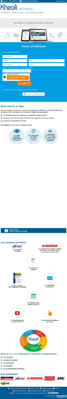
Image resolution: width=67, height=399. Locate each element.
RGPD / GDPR (34, 388)
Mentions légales (46, 388)
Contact (57, 388)
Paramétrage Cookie (35, 391)
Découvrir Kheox (49, 391)
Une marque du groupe (56, 395)
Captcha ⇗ (25, 80)
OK (24, 83)
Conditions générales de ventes (18, 388)
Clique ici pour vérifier (18, 77)
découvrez (35, 230)
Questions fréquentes (21, 391)
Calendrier (15, 1)
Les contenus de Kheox (34, 12)
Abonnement (6, 12)
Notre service (17, 12)
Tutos (5, 1)
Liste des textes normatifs (29, 1)
